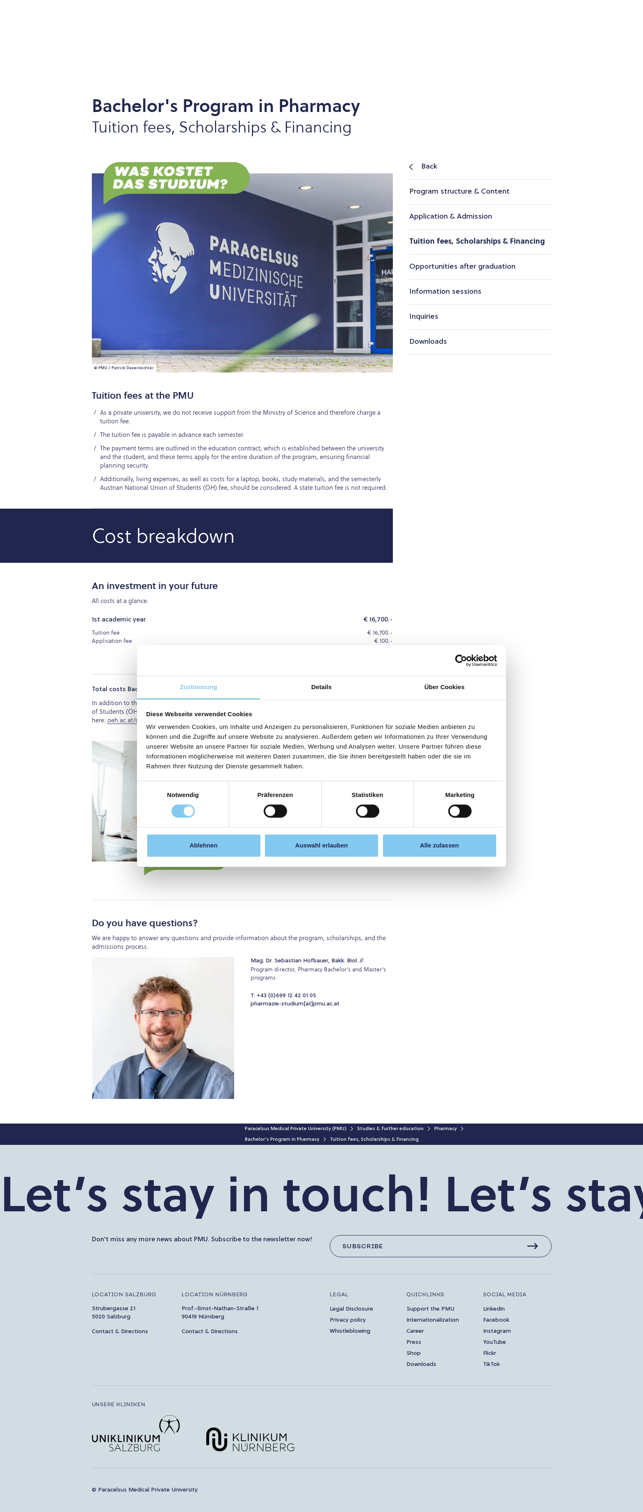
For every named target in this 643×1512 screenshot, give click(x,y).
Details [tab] (321, 686)
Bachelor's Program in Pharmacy (282, 1139)
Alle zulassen (439, 845)
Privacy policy (348, 1320)
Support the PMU (430, 1309)
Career (415, 1331)
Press (413, 1342)
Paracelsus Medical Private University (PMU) (296, 1129)
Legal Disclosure (351, 1309)
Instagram (497, 1331)
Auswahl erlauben (321, 845)
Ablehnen (203, 845)
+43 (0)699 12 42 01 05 (286, 996)
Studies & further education (390, 1129)
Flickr (489, 1353)
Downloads (421, 1364)
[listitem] (480, 167)
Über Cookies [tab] (444, 686)
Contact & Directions (120, 1332)
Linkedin (494, 1309)
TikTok (491, 1364)
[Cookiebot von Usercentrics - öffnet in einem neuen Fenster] (461, 660)
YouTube (494, 1342)
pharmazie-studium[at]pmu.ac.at (295, 1004)
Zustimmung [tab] (198, 686)
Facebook (496, 1320)
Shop (413, 1353)
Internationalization (432, 1320)
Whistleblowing (350, 1331)
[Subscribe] (441, 1246)
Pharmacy (445, 1129)
